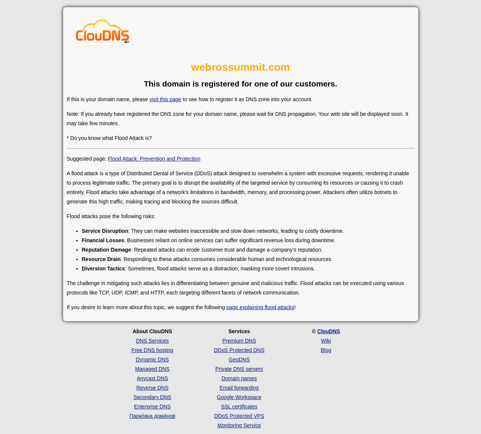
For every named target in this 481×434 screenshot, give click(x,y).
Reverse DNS (152, 388)
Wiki (326, 341)
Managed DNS (152, 369)
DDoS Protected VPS (239, 416)
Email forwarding (239, 388)
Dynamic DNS (152, 360)
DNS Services (152, 341)
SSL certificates (239, 407)
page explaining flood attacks (260, 307)
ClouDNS (328, 331)
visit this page (166, 99)
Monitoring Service (239, 425)
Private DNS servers (239, 369)
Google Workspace (239, 397)
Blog (326, 350)
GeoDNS (239, 360)
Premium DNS (239, 341)
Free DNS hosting (152, 350)
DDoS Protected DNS (239, 350)
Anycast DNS (152, 378)
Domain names (239, 378)
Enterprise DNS (152, 407)
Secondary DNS (152, 397)
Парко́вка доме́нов (152, 416)
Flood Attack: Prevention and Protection (154, 159)
